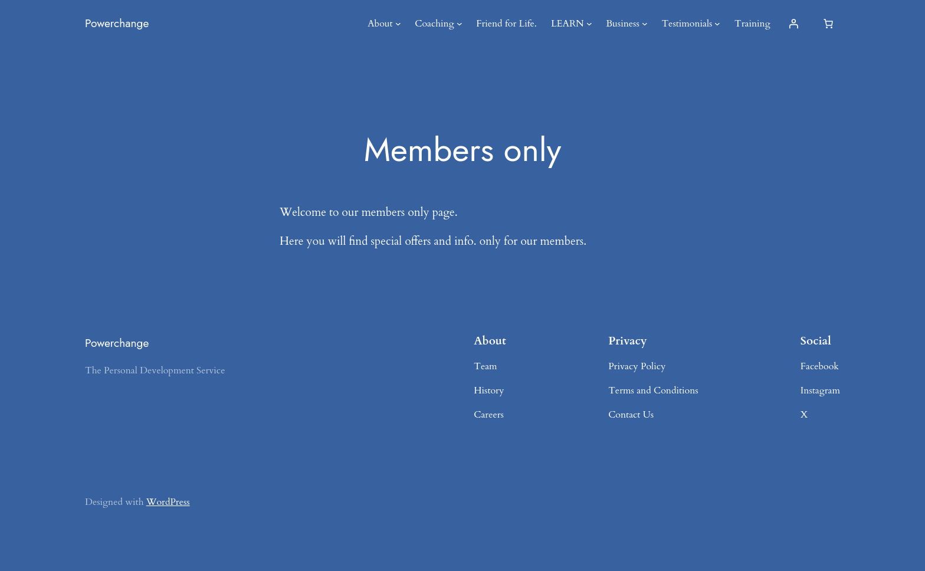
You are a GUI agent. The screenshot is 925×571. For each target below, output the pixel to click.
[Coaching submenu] (459, 24)
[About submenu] (398, 24)
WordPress (168, 501)
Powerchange (117, 23)
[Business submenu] (645, 24)
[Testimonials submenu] (717, 24)
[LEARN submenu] (589, 24)
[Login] (793, 23)
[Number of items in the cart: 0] (828, 23)
